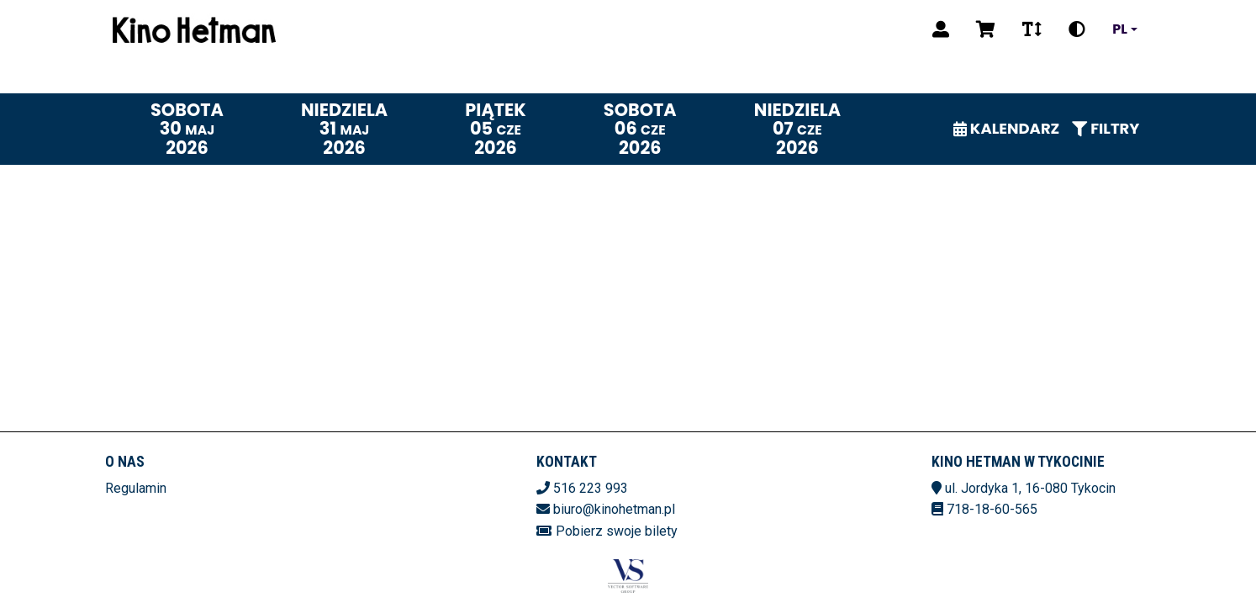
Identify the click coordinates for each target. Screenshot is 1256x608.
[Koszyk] (986, 29)
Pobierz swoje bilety (617, 531)
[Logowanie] (941, 29)
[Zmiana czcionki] (1032, 29)
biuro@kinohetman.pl (614, 509)
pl (1119, 29)
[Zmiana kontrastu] (1077, 29)
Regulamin (135, 488)
